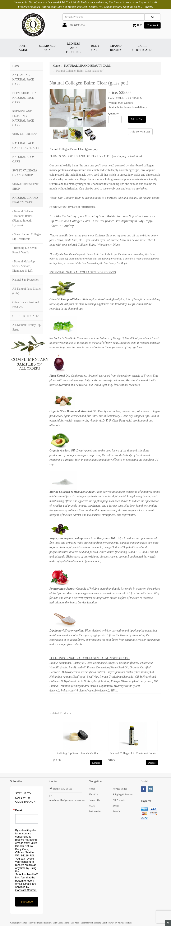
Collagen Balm (80, 221)
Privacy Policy (119, 788)
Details (96, 762)
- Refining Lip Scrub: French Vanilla (24, 250)
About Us (93, 794)
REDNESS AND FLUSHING (73, 48)
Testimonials (95, 811)
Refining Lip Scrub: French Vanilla (77, 753)
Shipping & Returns (122, 794)
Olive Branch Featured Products (25, 305)
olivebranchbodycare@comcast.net (67, 800)
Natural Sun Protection (25, 279)
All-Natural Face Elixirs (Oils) (26, 291)
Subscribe (27, 901)
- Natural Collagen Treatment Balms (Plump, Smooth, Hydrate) (23, 218)
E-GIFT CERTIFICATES (142, 48)
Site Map (75, 922)
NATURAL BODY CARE (23, 159)
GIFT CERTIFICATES (25, 316)
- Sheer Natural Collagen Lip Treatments (27, 236)
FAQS (92, 805)
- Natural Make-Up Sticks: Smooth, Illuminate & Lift (23, 266)
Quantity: (114, 113)
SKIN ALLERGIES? (24, 134)
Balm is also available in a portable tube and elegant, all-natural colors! (117, 197)
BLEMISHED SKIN (47, 48)
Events (115, 805)
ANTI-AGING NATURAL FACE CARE (23, 79)
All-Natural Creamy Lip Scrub (26, 327)
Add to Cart (137, 119)
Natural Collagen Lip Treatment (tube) (133, 753)
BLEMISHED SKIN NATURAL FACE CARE (24, 98)
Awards (116, 811)
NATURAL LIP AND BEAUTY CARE (25, 200)
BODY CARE (95, 48)
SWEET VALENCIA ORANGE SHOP (24, 173)
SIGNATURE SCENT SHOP (25, 186)
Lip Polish (56, 221)
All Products (118, 800)
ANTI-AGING (23, 48)
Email (19, 810)
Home (15, 65)
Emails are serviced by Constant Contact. (26, 887)
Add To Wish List (140, 131)
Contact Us (94, 800)
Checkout (152, 25)
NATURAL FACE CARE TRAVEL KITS (25, 145)
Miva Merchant (125, 922)
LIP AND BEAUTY (116, 48)
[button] (65, 25)
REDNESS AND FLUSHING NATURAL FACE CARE (23, 118)
